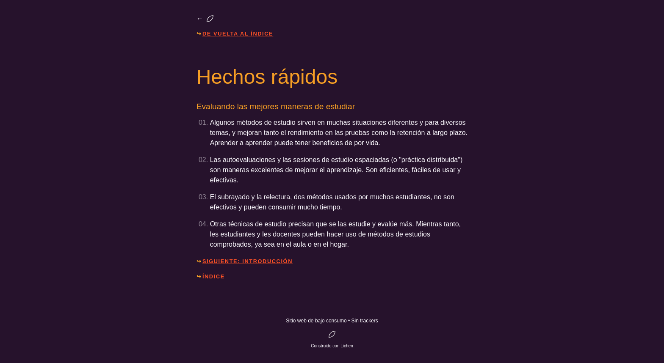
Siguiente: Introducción (247, 261)
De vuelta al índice (237, 33)
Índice (213, 276)
